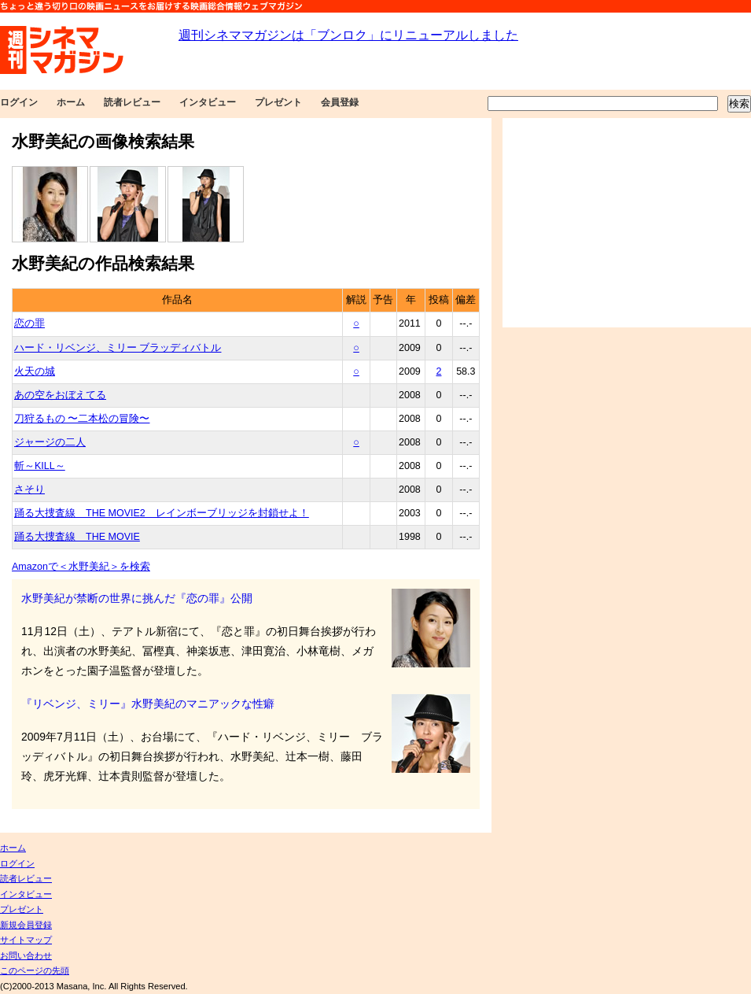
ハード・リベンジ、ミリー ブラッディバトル (117, 347)
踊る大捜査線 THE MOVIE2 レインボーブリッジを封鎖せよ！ (161, 513)
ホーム (71, 102)
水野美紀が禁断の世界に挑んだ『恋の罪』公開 (136, 598)
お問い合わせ (26, 955)
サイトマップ (26, 939)
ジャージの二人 (50, 442)
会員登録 (340, 102)
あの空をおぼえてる (60, 395)
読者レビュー (132, 102)
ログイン (19, 102)
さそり (29, 489)
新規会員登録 (26, 924)
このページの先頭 (34, 970)
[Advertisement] (627, 222)
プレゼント (278, 102)
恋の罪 (29, 323)
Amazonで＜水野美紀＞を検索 (81, 566)
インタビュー (207, 102)
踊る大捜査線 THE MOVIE (77, 536)
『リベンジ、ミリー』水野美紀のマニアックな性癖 (147, 703)
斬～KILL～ (39, 465)
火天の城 (34, 371)
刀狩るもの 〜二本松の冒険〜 (81, 418)
